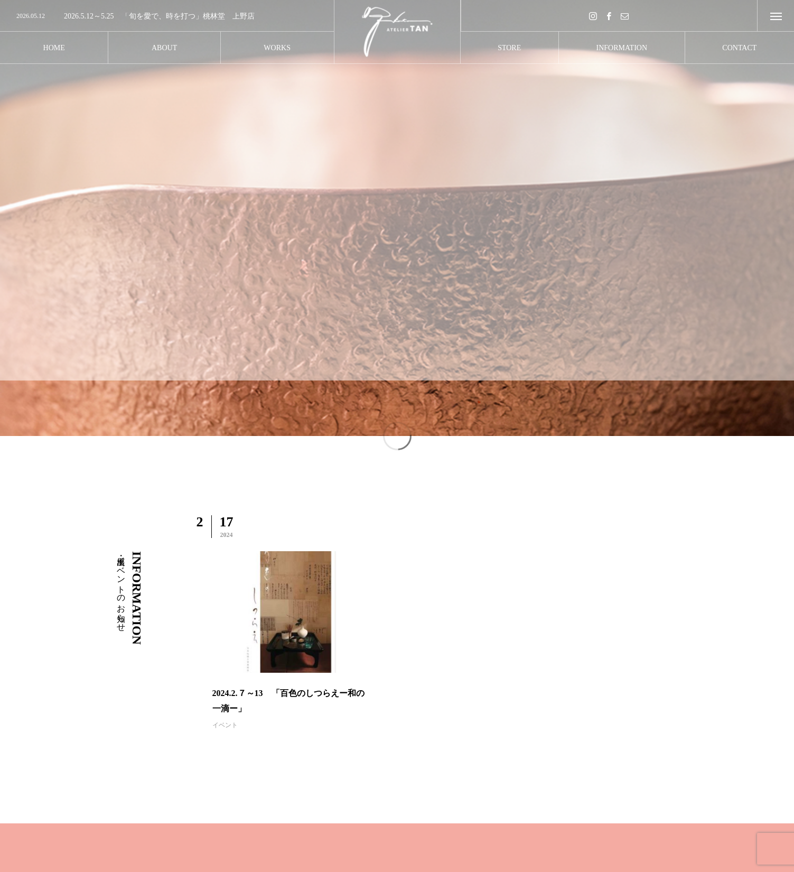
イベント (225, 725)
